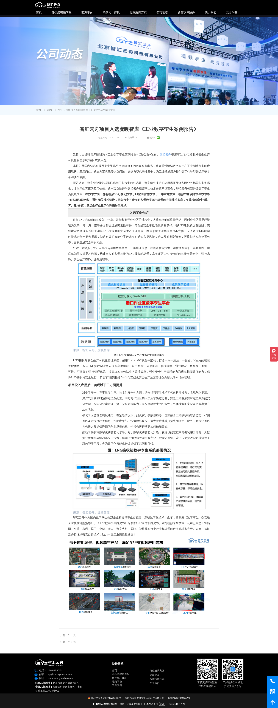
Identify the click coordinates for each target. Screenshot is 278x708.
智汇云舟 (165, 154)
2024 (49, 110)
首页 (38, 110)
